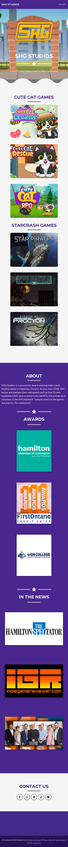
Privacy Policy (48, 840)
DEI (28, 843)
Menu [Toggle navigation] (62, 4)
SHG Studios (10, 4)
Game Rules (59, 840)
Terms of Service (34, 840)
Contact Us (36, 843)
